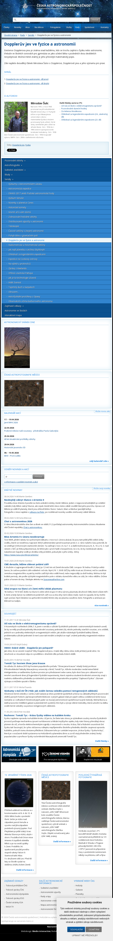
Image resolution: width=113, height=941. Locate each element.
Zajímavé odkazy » (14, 305)
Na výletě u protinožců (19, 263)
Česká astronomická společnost (23, 917)
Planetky (80, 894)
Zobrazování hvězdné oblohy (22, 216)
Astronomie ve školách (16, 310)
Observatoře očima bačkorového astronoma (30, 301)
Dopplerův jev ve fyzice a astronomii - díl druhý (27, 83)
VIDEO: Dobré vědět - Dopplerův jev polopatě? (28, 647)
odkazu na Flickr (36, 512)
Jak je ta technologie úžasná (22, 277)
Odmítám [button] (94, 929)
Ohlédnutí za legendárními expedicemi (27, 254)
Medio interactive (41, 931)
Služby (69, 27)
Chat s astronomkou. (32, 527)
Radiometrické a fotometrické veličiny (26, 244)
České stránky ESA (14, 902)
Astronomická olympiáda (17, 894)
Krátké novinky (13, 490)
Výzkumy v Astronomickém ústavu (25, 183)
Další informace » (25, 870)
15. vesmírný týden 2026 (18, 774)
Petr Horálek (24, 660)
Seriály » (9, 179)
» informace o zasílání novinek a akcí (21, 481)
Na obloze (39, 27)
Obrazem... (13, 291)
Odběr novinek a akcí (16, 469)
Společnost (89, 27)
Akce (27, 27)
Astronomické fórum (50, 909)
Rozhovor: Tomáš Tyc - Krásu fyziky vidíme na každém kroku (37, 715)
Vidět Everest (14, 282)
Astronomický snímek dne (19, 322)
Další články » (102, 741)
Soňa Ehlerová (25, 518)
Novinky (17, 27)
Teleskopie (13, 226)
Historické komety (17, 207)
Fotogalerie (55, 27)
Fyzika (28, 145)
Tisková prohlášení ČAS (16, 885)
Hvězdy (79, 885)
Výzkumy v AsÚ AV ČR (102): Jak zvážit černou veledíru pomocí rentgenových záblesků (51, 690)
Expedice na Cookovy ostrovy (22, 259)
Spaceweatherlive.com (53, 579)
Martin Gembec (25, 496)
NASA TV (10, 906)
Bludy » (8, 174)
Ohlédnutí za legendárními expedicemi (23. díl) (81, 119)
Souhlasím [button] (76, 929)
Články (6, 27)
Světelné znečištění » (15, 169)
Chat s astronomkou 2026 (18, 521)
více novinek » (102, 605)
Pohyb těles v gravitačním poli (23, 235)
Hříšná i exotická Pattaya (20, 273)
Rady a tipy (46, 896)
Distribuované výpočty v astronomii (25, 221)
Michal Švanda (25, 687)
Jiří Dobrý (23, 644)
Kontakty (105, 27)
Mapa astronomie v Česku (53, 904)
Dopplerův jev (18, 145)
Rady (77, 27)
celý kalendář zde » (99, 461)
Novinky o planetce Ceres (20, 202)
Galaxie (79, 889)
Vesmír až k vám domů (19, 212)
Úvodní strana (10, 35)
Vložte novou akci (102, 411)
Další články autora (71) (71, 103)
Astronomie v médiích (50, 900)
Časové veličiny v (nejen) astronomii (26, 230)
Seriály (31, 35)
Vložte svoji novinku (101, 488)
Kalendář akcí (12, 413)
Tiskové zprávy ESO (15, 898)
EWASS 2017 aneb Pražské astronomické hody (31, 193)
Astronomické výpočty (51, 892)
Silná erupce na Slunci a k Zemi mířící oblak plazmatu (33, 588)
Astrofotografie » (13, 165)
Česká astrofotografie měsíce (22, 374)
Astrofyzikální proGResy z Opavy (24, 296)
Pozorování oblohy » (15, 160)
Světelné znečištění (49, 888)
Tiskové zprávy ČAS (15, 889)
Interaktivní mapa (13, 315)
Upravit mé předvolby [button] (85, 935)
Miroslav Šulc (39, 103)
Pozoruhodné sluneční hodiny (74, 108)
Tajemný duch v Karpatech (21, 287)
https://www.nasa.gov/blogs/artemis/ (21, 554)
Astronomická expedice (19, 188)
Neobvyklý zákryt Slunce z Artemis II (24, 499)
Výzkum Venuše (16, 198)
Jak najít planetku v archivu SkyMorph (26, 249)
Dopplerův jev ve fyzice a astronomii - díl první (27, 79)
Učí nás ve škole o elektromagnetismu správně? (81, 106)
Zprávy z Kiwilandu (17, 268)
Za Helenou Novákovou (71, 111)
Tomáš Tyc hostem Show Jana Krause (24, 663)
